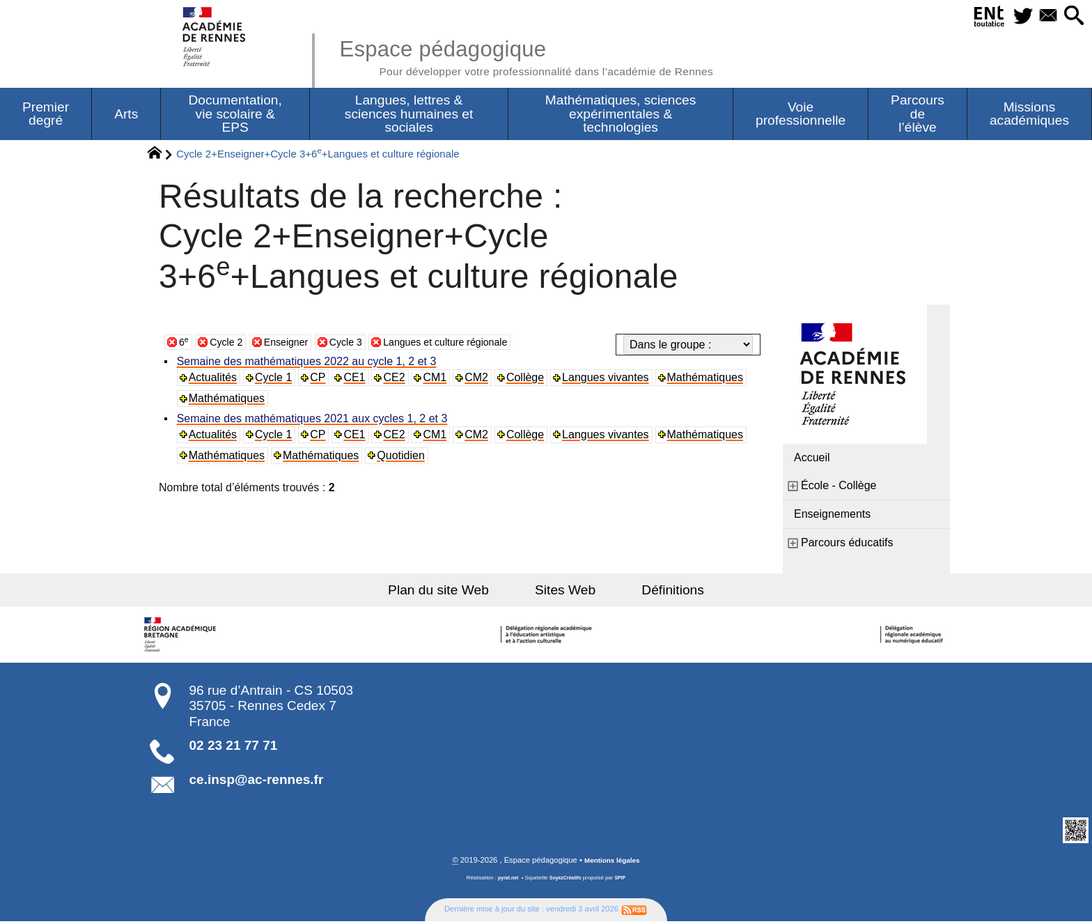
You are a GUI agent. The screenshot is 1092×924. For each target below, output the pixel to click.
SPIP (623, 881)
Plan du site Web (454, 592)
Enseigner (295, 344)
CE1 (357, 379)
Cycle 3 (359, 344)
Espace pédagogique (551, 55)
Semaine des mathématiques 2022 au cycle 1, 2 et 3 (308, 363)
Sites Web (565, 592)
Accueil (812, 459)
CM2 (480, 379)
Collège (529, 379)
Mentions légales (612, 863)
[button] (1071, 16)
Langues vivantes (610, 379)
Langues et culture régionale (469, 344)
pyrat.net (505, 881)
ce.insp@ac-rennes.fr (256, 781)
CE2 (397, 379)
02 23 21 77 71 (233, 747)
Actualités (214, 379)
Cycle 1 (275, 379)
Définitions (657, 592)
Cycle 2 (229, 344)
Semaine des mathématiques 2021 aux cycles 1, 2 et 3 (313, 420)
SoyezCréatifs (566, 881)
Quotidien (404, 457)
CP (320, 379)
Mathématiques (710, 379)
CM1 (438, 379)
